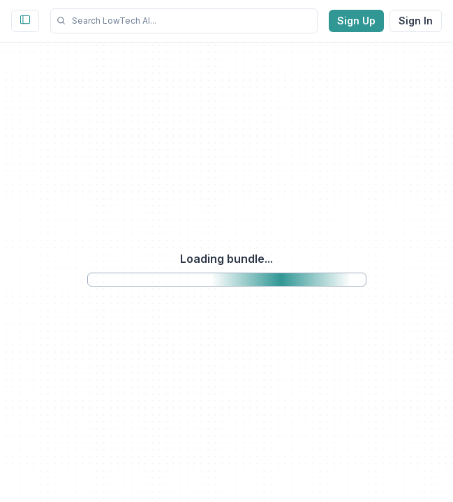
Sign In (416, 20)
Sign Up (356, 20)
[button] (184, 20)
